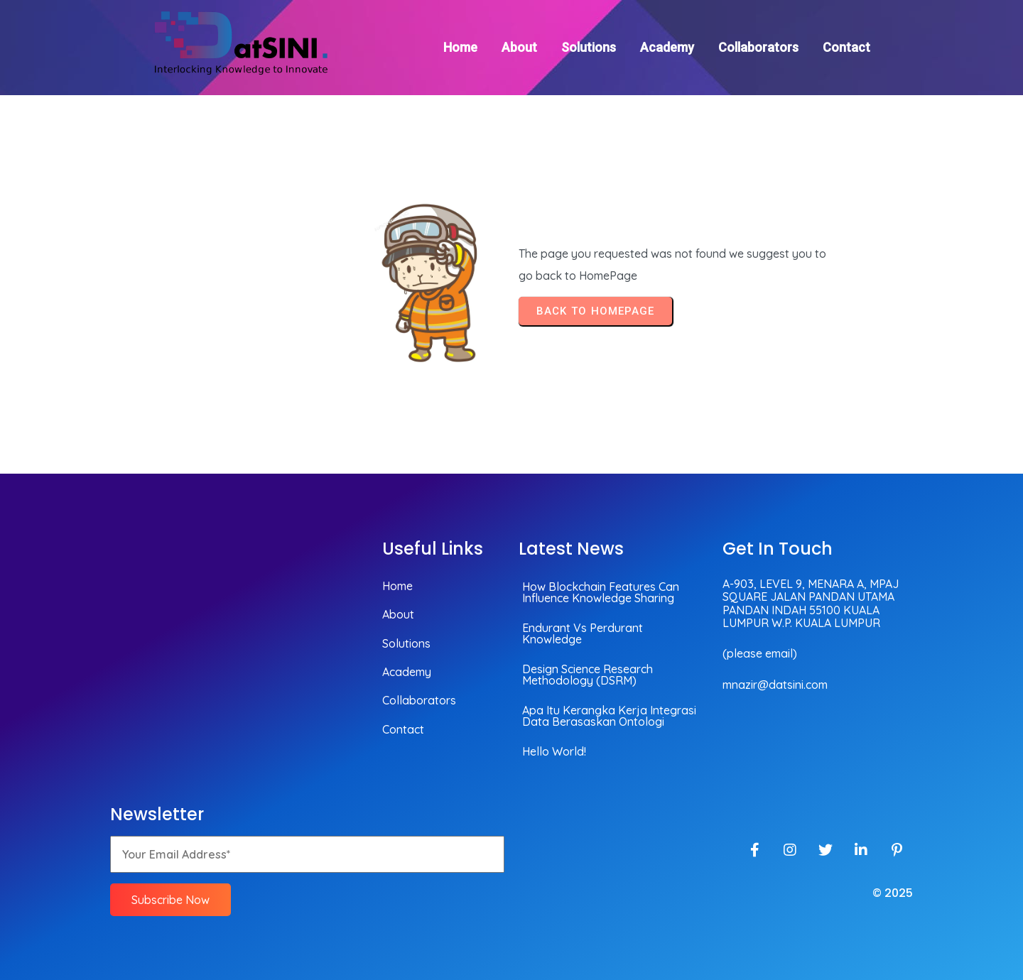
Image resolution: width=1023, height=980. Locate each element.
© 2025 (892, 893)
